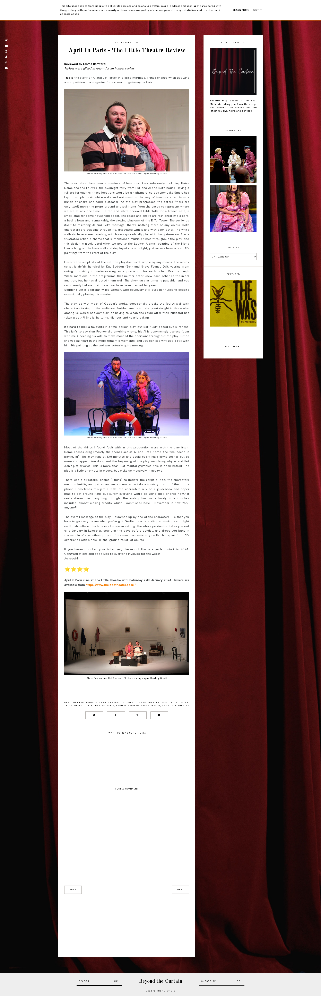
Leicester (181, 702)
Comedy (91, 702)
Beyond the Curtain (160, 981)
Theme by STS (166, 990)
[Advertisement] (126, 922)
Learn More (241, 10)
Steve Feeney (150, 705)
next (180, 889)
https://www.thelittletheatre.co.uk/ (111, 585)
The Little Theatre (175, 705)
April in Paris (74, 702)
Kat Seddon (164, 702)
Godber (128, 702)
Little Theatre (94, 705)
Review (121, 705)
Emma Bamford (110, 702)
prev (73, 889)
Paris (110, 705)
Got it (257, 10)
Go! (116, 981)
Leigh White (73, 705)
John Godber (144, 702)
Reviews (134, 705)
